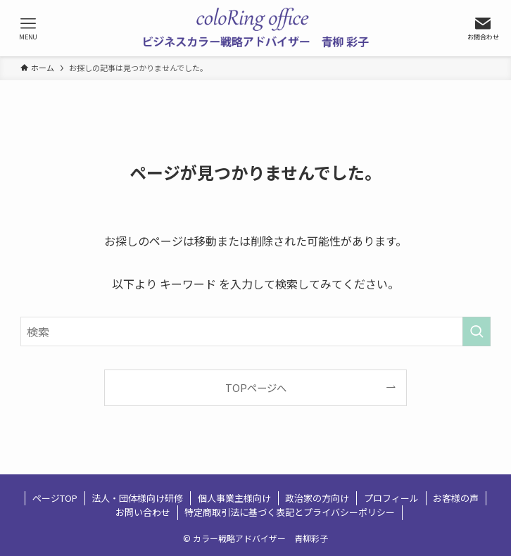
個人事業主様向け (234, 498)
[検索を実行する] (476, 331)
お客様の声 (456, 498)
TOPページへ (255, 387)
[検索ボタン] (483, 28)
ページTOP (54, 498)
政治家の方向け (317, 498)
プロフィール (391, 498)
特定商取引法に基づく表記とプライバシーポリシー (289, 512)
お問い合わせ (142, 512)
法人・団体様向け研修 (137, 498)
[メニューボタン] (28, 28)
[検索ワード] (255, 331)
